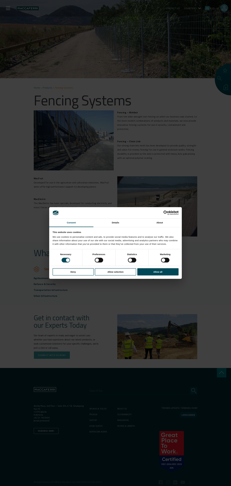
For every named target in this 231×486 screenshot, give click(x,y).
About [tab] (159, 222)
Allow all (157, 272)
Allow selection (115, 272)
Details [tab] (115, 222)
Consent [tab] (71, 222)
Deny (73, 272)
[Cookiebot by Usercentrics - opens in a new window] (166, 213)
